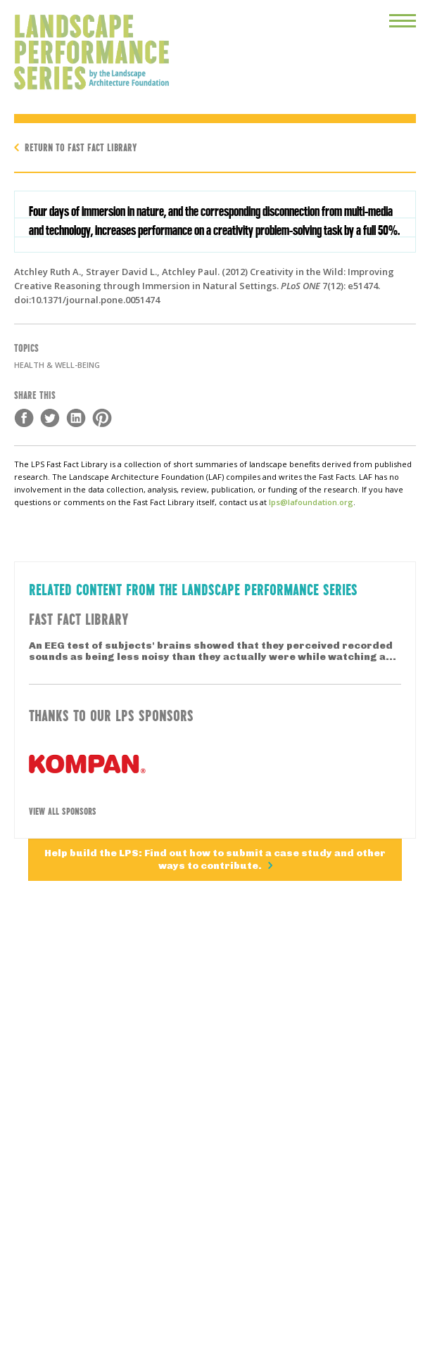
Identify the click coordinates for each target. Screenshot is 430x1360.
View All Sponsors (62, 810)
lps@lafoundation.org (311, 502)
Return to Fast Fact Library (81, 146)
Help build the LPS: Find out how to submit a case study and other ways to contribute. (215, 859)
